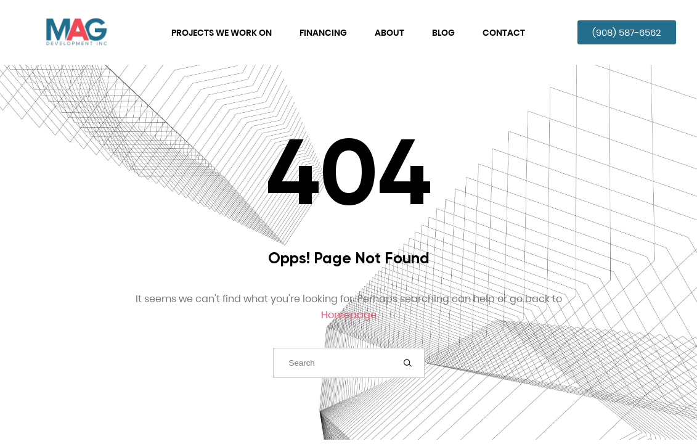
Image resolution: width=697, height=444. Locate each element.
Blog (443, 33)
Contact (504, 33)
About (389, 33)
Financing (323, 33)
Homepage (349, 315)
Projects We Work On (221, 33)
